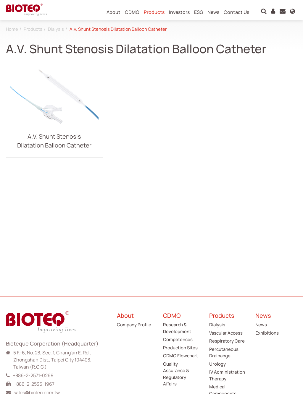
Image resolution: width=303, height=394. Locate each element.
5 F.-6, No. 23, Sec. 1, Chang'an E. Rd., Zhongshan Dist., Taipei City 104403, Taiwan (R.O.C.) (52, 359)
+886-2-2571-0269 (33, 375)
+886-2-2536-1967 (34, 384)
